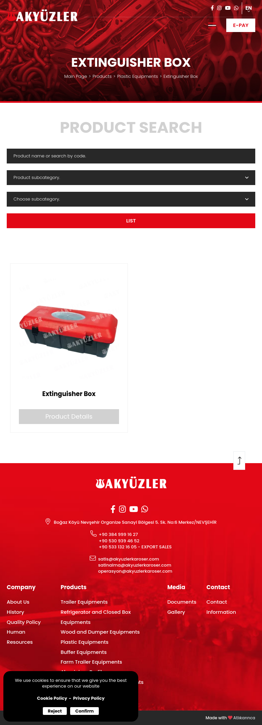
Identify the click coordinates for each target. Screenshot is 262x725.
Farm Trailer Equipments (91, 661)
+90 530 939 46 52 (119, 541)
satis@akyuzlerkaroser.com (128, 559)
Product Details (68, 416)
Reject (55, 711)
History (15, 611)
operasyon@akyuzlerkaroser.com (135, 571)
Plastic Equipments (137, 76)
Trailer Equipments (84, 601)
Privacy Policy (89, 698)
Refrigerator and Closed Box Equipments (96, 617)
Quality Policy (24, 622)
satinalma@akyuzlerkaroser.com (134, 565)
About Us (18, 601)
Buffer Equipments (84, 652)
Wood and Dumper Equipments (100, 631)
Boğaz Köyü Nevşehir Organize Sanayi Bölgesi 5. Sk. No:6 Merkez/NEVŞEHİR (135, 522)
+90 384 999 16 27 (118, 535)
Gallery (176, 611)
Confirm (84, 711)
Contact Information (221, 606)
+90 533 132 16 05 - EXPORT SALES (135, 547)
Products (102, 76)
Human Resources (20, 636)
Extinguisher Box (181, 76)
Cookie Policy (52, 698)
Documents (181, 601)
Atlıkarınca (244, 718)
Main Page (75, 76)
